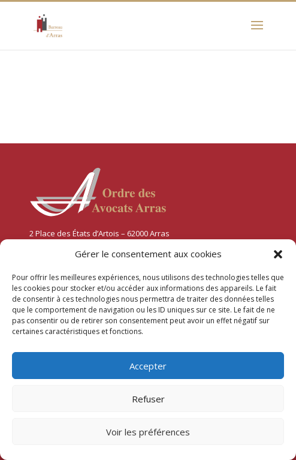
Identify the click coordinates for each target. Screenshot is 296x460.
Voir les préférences (148, 432)
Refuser (148, 399)
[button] (278, 254)
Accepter (148, 366)
